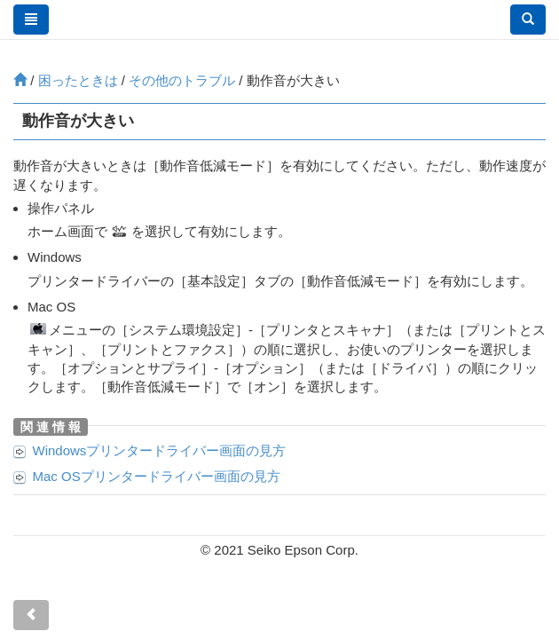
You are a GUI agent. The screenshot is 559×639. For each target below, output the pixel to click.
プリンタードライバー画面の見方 (160, 450)
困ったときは (78, 80)
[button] (528, 19)
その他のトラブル (182, 80)
